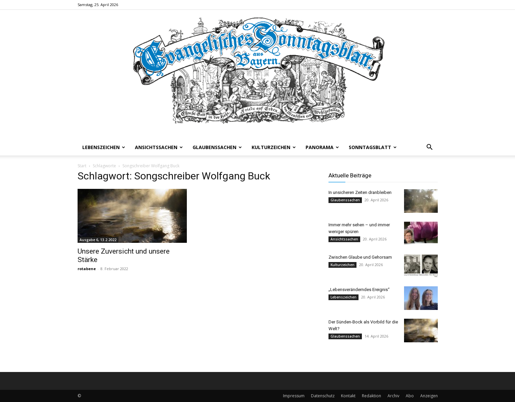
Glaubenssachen (217, 147)
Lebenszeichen (103, 147)
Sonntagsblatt (373, 147)
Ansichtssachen (159, 147)
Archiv (393, 396)
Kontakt (348, 396)
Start (82, 166)
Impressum (294, 396)
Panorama (322, 147)
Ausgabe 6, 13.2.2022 (98, 239)
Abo (410, 396)
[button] (430, 148)
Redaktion (371, 396)
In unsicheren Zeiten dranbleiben (360, 192)
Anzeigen (429, 396)
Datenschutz (323, 396)
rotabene (87, 268)
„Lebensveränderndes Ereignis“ (359, 289)
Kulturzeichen (274, 147)
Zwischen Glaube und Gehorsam (360, 257)
